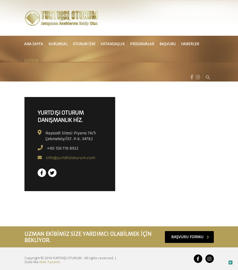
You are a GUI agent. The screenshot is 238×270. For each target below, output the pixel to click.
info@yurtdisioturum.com (70, 157)
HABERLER (190, 44)
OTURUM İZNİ (84, 44)
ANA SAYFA (33, 44)
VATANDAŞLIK (112, 44)
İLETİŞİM (31, 61)
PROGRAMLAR (142, 44)
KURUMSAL (58, 44)
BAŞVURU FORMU (190, 237)
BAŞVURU (167, 44)
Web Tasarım (49, 261)
